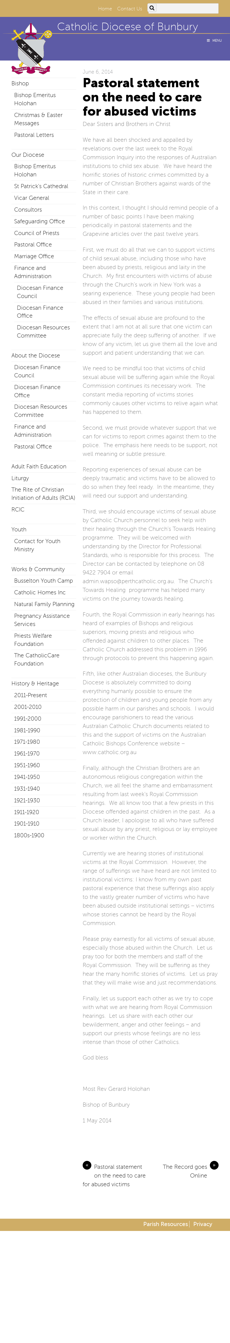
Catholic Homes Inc (40, 592)
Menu (214, 41)
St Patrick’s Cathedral (41, 186)
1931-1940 (27, 788)
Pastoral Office (33, 244)
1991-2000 (27, 718)
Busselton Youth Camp (43, 580)
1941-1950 (27, 777)
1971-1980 (27, 742)
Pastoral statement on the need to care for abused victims (114, 1175)
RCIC (17, 509)
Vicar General (31, 198)
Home (105, 8)
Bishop (20, 83)
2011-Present (30, 695)
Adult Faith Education (38, 466)
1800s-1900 (29, 835)
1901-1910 (26, 823)
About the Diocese (35, 355)
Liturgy (20, 478)
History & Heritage (35, 683)
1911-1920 (26, 812)
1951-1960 (27, 765)
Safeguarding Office (39, 221)
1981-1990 (27, 730)
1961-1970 (27, 753)
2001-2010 (28, 707)
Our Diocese (27, 155)
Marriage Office (34, 256)
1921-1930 (27, 800)
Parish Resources (165, 1224)
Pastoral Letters (34, 135)
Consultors (28, 209)
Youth (18, 529)
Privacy (202, 1224)
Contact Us (129, 8)
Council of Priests (36, 233)
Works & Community (38, 569)
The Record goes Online (191, 1171)
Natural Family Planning (44, 604)
